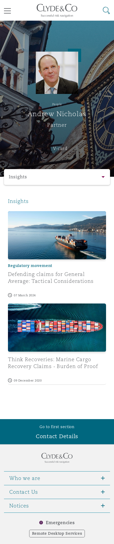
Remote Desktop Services (57, 533)
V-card (60, 148)
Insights (18, 177)
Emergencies (60, 522)
